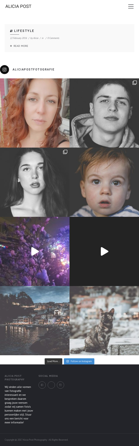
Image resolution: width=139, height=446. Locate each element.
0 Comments (53, 38)
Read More (21, 46)
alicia (35, 38)
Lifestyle (24, 31)
